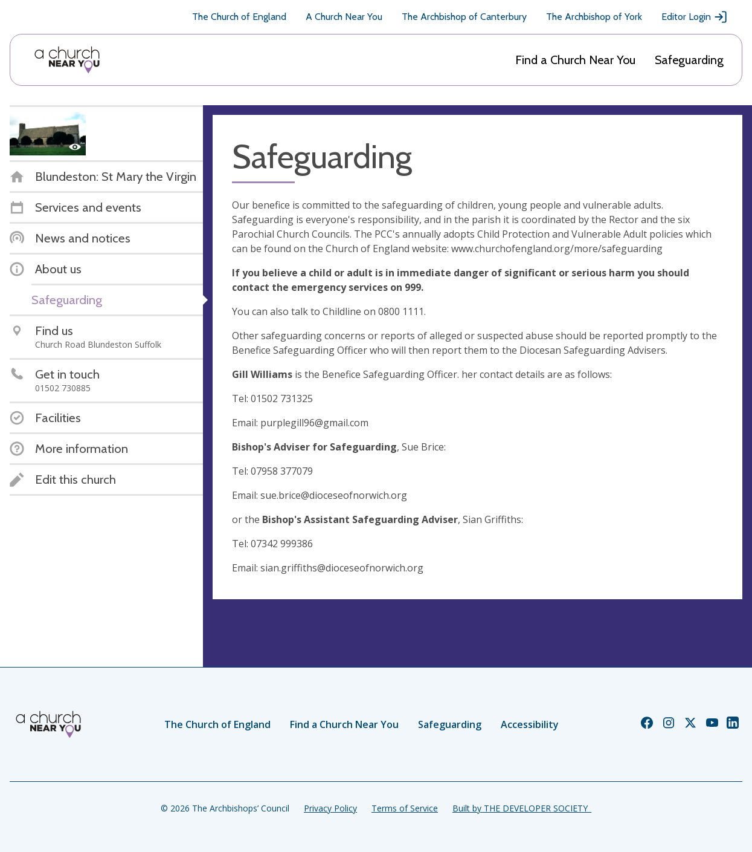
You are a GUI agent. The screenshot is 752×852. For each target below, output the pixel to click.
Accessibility (530, 724)
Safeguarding (689, 60)
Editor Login (694, 17)
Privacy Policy (330, 808)
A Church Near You (344, 16)
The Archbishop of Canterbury (464, 16)
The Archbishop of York (594, 16)
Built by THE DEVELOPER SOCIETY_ (521, 808)
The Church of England (239, 16)
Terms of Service (404, 808)
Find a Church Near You (575, 60)
